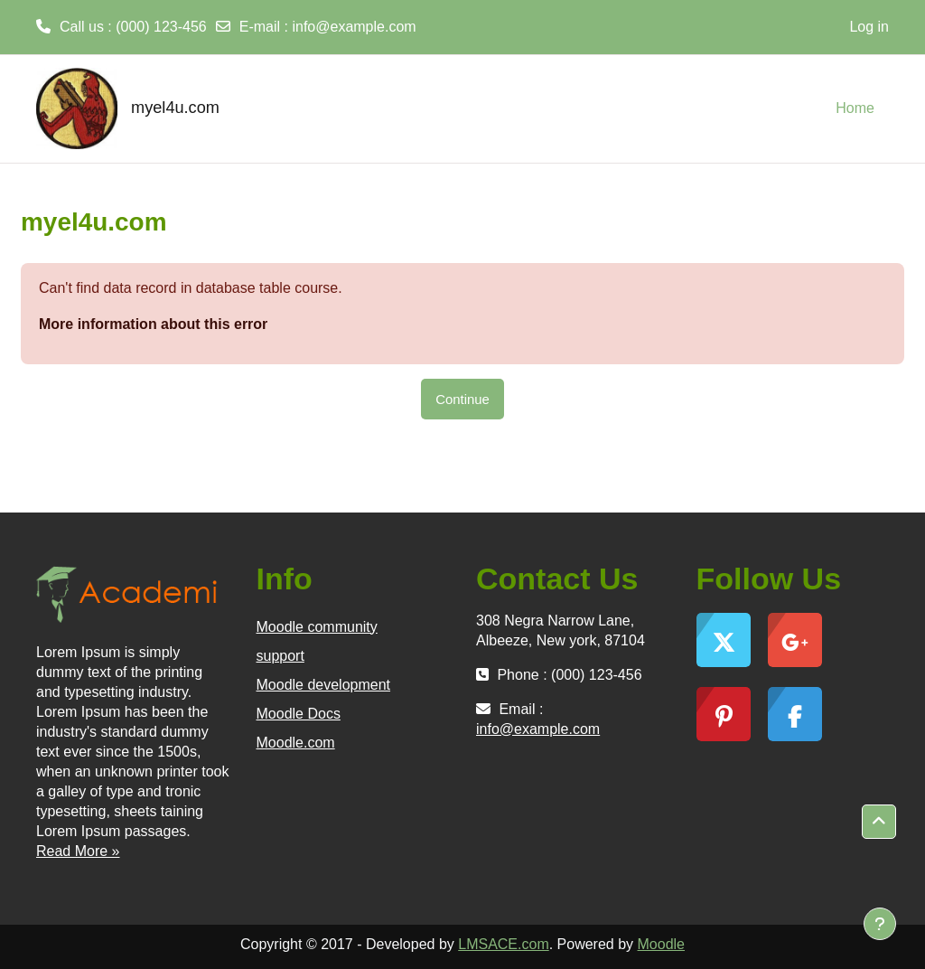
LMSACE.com (503, 944)
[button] (879, 821)
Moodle (661, 944)
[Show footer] (880, 924)
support (280, 655)
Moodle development (324, 684)
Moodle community (317, 627)
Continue (462, 399)
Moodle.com (296, 742)
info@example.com (354, 26)
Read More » (78, 851)
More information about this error (153, 324)
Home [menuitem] (855, 108)
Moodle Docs (299, 713)
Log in (869, 26)
